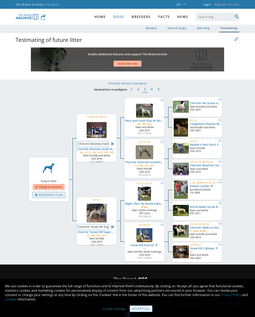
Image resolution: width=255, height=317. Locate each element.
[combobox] (217, 17)
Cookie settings (114, 309)
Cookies (11, 299)
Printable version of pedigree (127, 71)
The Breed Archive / (31, 4)
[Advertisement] (112, 54)
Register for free (226, 4)
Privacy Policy (231, 295)
